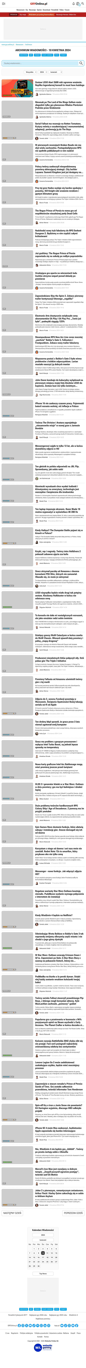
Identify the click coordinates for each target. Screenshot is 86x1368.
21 (30, 1268)
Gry (27, 10)
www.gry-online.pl (8, 44)
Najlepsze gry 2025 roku (58, 1322)
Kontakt (39, 1343)
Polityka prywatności (41, 1340)
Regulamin (14, 1340)
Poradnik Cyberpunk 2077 (17, 1322)
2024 (43, 1242)
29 (34, 1273)
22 (34, 1268)
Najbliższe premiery (43, 1325)
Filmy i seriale (47, 55)
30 (38, 1273)
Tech (56, 55)
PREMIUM (12, 15)
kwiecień (43, 1247)
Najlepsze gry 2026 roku (38, 1322)
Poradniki (54, 10)
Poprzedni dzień (73, 1219)
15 (34, 1264)
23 (38, 1268)
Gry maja (22, 15)
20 (56, 1264)
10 (43, 1260)
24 (43, 1268)
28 (30, 1273)
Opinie (39, 10)
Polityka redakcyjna (26, 1340)
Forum (67, 10)
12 (52, 1260)
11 (47, 1260)
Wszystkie (23, 55)
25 (47, 1268)
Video (61, 10)
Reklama (66, 1340)
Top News (43, 1280)
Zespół (73, 1340)
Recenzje (32, 10)
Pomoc (46, 1343)
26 (52, 1268)
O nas (7, 1340)
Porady (37, 55)
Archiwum (28, 44)
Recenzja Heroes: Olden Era (67, 15)
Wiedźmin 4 (73, 1322)
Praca (79, 1340)
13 (56, 1260)
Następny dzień (12, 1219)
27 (56, 1268)
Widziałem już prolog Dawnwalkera (41, 15)
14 (30, 1264)
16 (38, 1264)
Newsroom (20, 10)
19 (52, 1264)
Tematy (63, 55)
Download (46, 10)
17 (43, 1264)
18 (47, 1264)
